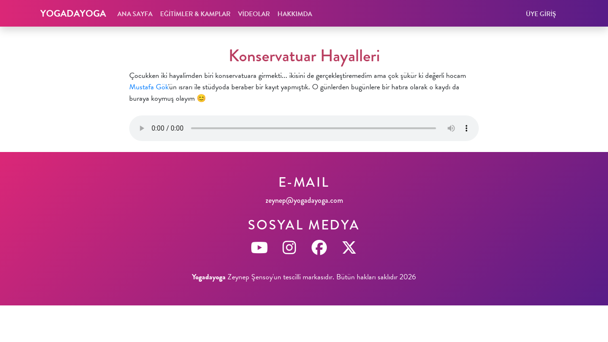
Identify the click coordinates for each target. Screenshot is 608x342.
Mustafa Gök (148, 87)
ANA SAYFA (134, 14)
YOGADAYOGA (73, 13)
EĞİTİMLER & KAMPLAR (195, 14)
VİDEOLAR (254, 14)
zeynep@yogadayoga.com (304, 200)
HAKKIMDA (294, 14)
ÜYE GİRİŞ (541, 14)
